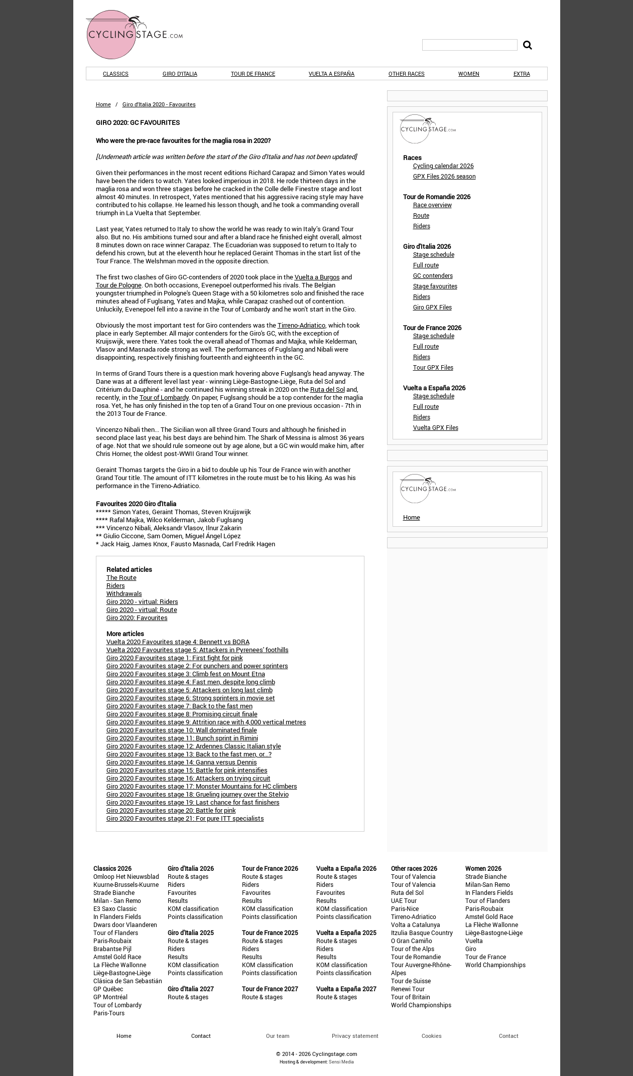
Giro (470, 949)
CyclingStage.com (141, 34)
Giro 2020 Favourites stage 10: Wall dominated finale (181, 729)
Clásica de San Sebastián (127, 981)
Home (103, 104)
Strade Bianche (114, 892)
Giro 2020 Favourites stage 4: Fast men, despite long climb (190, 681)
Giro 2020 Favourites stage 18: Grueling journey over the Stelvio (197, 794)
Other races (407, 73)
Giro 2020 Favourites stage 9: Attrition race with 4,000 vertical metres (206, 721)
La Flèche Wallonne (119, 965)
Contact (509, 1035)
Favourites (182, 892)
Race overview (432, 205)
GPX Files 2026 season (444, 176)
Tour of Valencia (413, 876)
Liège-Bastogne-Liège (122, 973)
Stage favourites (435, 286)
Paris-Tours (108, 1013)
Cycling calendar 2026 (443, 166)
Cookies (432, 1035)
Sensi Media (341, 1061)
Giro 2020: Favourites (137, 617)
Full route (426, 265)
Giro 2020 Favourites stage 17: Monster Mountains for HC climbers (201, 786)
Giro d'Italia (180, 73)
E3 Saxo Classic (115, 908)
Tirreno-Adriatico (301, 325)
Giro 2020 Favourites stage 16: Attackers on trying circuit (188, 778)
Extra (522, 73)
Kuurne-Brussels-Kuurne (126, 884)
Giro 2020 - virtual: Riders (142, 601)
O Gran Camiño (411, 941)
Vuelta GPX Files (435, 427)
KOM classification (193, 908)
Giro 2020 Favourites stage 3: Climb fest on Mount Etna (185, 673)
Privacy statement (355, 1035)
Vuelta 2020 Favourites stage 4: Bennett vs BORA (177, 641)
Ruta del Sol (327, 389)
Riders (421, 226)
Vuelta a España (331, 73)
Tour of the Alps (412, 949)
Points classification (195, 916)
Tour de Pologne (119, 284)
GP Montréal (110, 997)
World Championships (421, 1005)
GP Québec (108, 989)
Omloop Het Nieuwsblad (126, 876)
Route (421, 215)
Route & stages (188, 876)
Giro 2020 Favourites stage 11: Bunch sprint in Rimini (182, 737)
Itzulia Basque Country (422, 933)
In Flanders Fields (117, 916)
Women (468, 73)
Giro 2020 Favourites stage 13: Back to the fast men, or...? (189, 753)
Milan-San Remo (487, 884)
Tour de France (253, 73)
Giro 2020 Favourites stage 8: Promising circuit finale (182, 713)
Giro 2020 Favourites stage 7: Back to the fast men (179, 705)
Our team (278, 1035)
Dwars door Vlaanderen (125, 924)
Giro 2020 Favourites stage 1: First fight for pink (174, 657)
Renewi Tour (408, 989)
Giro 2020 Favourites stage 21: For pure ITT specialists (185, 818)
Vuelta (474, 941)
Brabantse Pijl (112, 949)
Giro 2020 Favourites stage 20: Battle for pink (171, 810)
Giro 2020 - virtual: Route (141, 609)
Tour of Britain (410, 997)
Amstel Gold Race (117, 957)
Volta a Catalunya (415, 924)
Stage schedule (433, 254)
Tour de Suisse (411, 981)
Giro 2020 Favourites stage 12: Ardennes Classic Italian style (193, 745)
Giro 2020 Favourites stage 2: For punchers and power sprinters (197, 665)
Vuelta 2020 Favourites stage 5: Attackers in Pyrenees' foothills (197, 649)
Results (178, 900)
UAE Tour (404, 900)
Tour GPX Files (433, 367)
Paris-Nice (405, 908)
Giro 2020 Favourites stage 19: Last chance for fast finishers (193, 802)
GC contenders (433, 275)
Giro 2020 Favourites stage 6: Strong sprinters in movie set (190, 697)
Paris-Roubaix (112, 941)
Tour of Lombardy (164, 397)
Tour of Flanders (115, 933)
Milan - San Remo (117, 900)
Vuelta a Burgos (317, 276)
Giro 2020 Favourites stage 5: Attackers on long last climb (189, 689)
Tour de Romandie (416, 957)
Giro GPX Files (432, 307)
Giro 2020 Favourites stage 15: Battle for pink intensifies (187, 770)
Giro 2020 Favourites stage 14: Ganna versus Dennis (181, 761)
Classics (116, 73)
